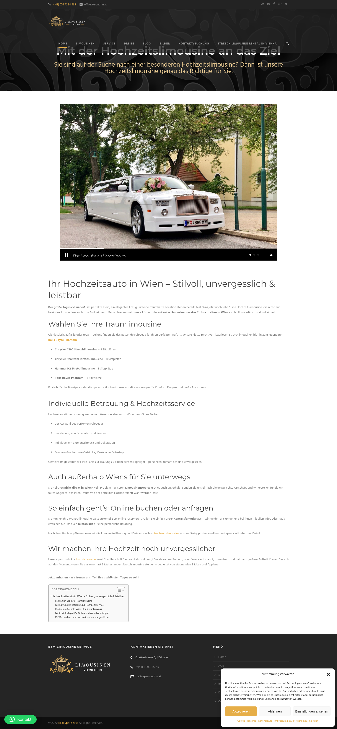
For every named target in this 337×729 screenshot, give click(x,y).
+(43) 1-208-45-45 (147, 667)
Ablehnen (275, 711)
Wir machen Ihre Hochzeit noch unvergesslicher (84, 617)
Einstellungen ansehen (311, 711)
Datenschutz (265, 721)
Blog (147, 43)
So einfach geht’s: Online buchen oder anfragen (84, 613)
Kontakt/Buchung (194, 43)
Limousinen (85, 43)
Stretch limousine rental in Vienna (247, 43)
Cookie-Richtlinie (246, 721)
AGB (221, 665)
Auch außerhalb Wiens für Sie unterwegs (80, 609)
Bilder (165, 43)
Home (222, 657)
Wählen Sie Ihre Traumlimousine (75, 601)
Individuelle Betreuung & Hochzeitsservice (81, 605)
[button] (328, 674)
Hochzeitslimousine (166, 533)
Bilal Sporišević (68, 723)
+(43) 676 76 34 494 (64, 4)
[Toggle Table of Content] (119, 590)
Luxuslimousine (86, 559)
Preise (129, 43)
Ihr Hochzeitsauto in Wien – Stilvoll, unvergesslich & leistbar (88, 596)
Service (109, 43)
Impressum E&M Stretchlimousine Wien (296, 721)
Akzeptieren (240, 711)
